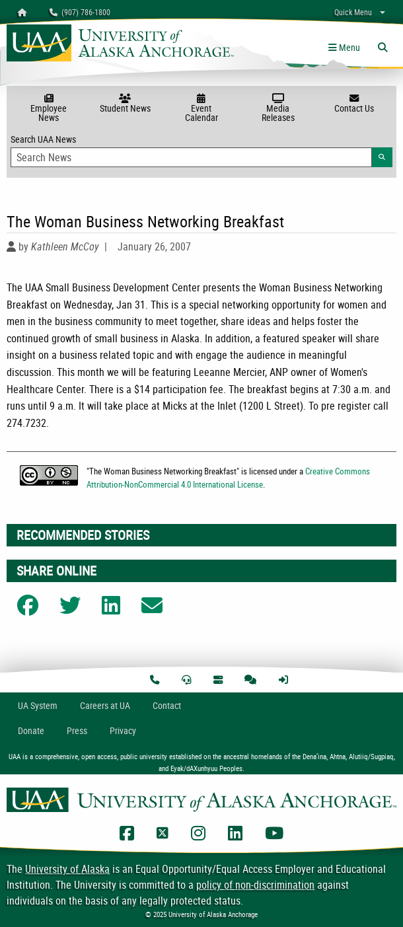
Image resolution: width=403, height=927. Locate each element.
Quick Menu (353, 12)
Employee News (49, 109)
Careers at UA (105, 705)
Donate (31, 730)
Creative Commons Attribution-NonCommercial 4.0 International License (228, 477)
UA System (37, 705)
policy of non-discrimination (255, 884)
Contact (167, 705)
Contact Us (354, 104)
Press (77, 730)
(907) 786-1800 (80, 12)
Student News (125, 104)
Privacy (123, 730)
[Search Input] (191, 157)
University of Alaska (67, 869)
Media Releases (278, 109)
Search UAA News (201, 150)
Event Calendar (201, 109)
